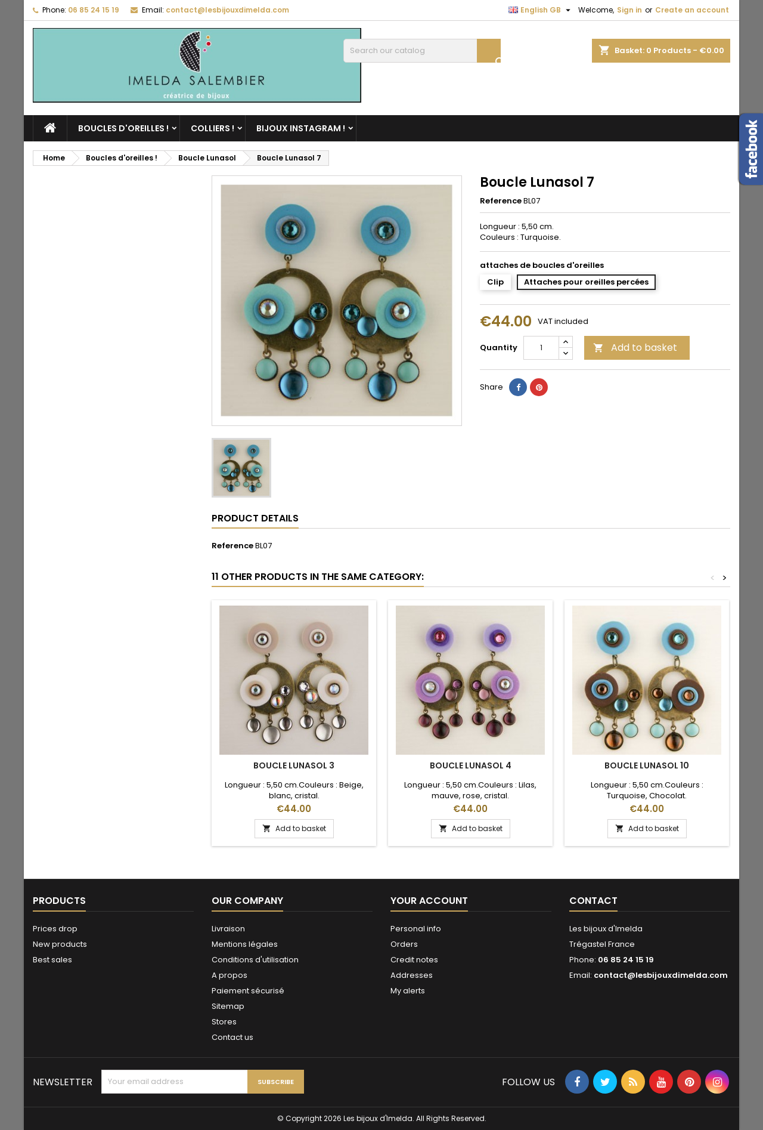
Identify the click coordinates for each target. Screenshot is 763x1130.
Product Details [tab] (255, 518)
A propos (229, 975)
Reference (501, 201)
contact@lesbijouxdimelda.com (227, 10)
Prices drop (55, 928)
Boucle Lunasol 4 (470, 765)
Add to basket (635, 347)
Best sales (52, 959)
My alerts (407, 990)
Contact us (232, 1037)
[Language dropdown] (540, 10)
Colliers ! (212, 128)
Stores (224, 1021)
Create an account (692, 10)
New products (60, 944)
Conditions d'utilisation (255, 959)
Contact (593, 900)
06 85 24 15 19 (93, 10)
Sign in (629, 10)
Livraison (228, 928)
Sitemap (228, 1006)
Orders (404, 944)
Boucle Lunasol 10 (646, 765)
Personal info (415, 928)
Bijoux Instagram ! (300, 128)
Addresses (411, 975)
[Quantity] (541, 348)
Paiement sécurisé (248, 990)
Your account (429, 900)
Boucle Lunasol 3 (293, 765)
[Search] (422, 51)
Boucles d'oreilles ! (123, 128)
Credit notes (414, 959)
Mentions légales (245, 944)
